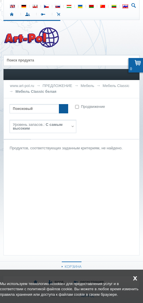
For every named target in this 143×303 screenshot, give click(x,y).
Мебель (87, 86)
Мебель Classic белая (35, 91)
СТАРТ (13, 14)
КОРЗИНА (73, 266)
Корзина (60, 14)
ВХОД (28, 14)
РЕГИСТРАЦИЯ (44, 14)
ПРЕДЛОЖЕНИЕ (57, 86)
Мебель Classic (116, 86)
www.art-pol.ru (22, 86)
